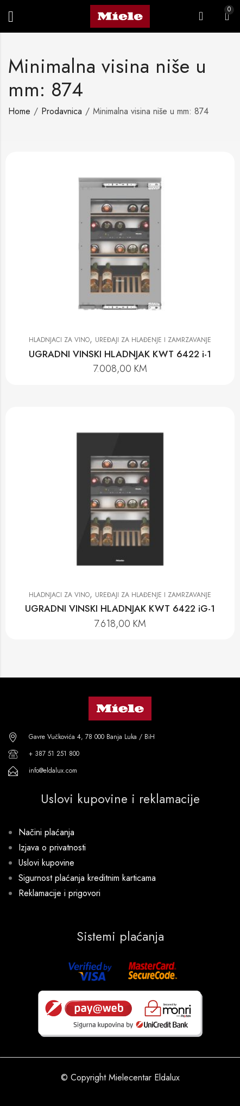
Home (19, 111)
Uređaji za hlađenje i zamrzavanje (153, 340)
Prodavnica (61, 111)
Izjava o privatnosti (52, 847)
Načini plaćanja (46, 832)
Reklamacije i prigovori (59, 893)
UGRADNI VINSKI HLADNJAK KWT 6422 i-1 (120, 354)
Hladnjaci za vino (59, 340)
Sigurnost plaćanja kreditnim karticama (87, 878)
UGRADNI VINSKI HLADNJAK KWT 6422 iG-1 (120, 608)
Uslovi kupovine (46, 862)
